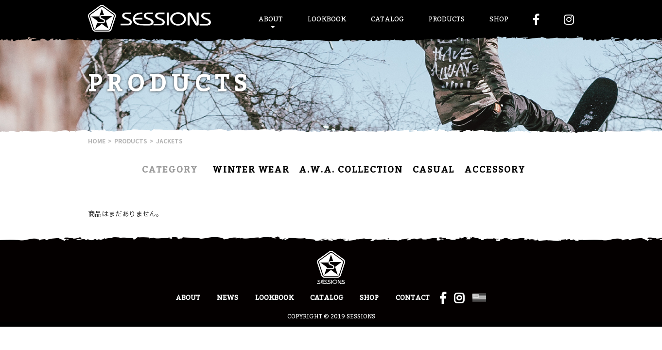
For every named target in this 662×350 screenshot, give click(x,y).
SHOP (498, 20)
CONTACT (413, 298)
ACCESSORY (494, 169)
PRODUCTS (446, 20)
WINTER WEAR (250, 169)
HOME (96, 141)
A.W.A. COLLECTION (351, 169)
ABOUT (270, 20)
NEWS (227, 298)
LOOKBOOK (327, 20)
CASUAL (433, 169)
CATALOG (387, 20)
